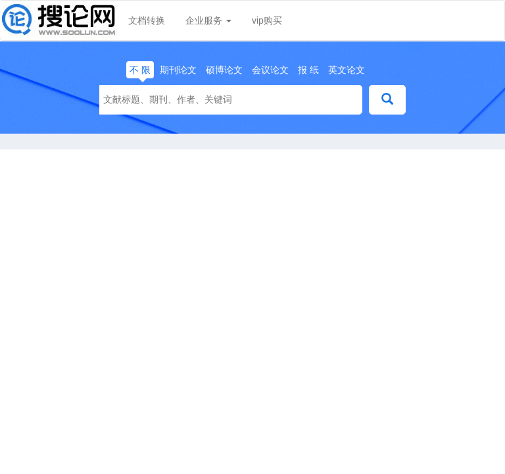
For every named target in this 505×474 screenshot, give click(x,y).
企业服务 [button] (208, 20)
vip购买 (267, 20)
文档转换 (146, 20)
